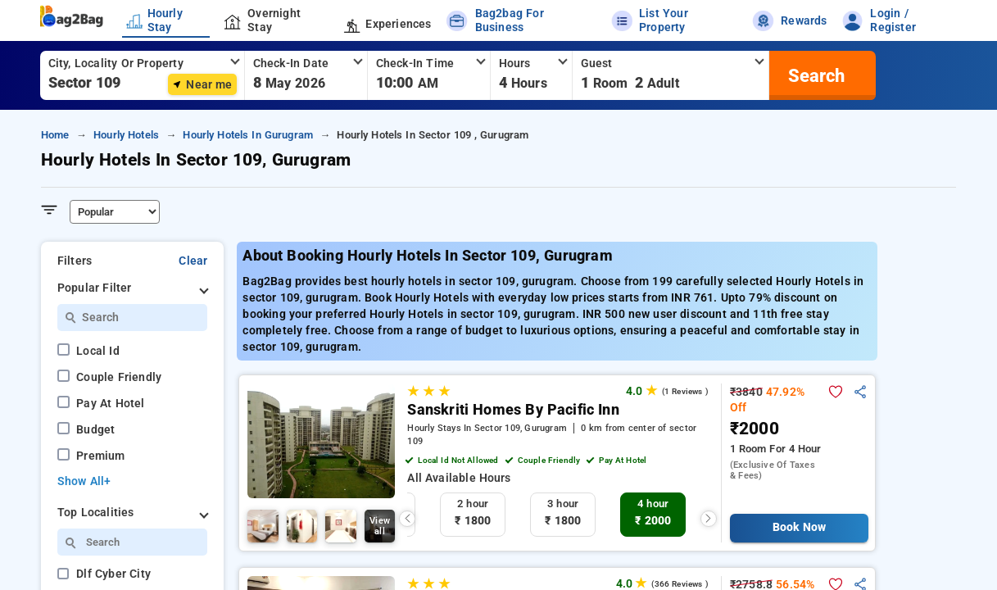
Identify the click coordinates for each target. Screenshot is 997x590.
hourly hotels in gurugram (248, 135)
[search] (814, 75)
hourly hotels (126, 135)
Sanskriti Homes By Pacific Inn (513, 410)
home (55, 135)
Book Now (799, 527)
